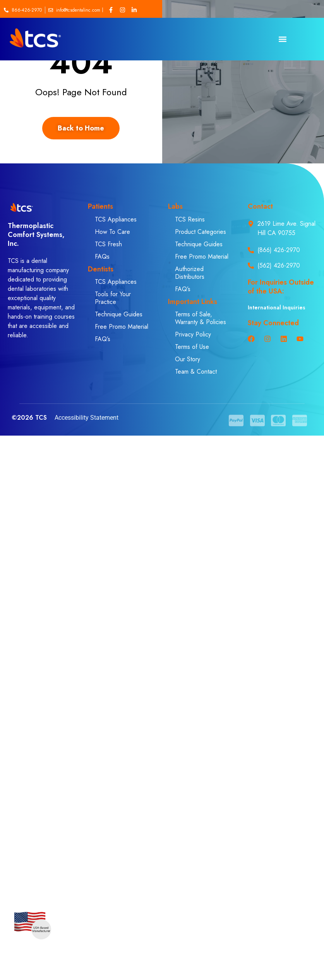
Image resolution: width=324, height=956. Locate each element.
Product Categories (200, 231)
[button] (282, 39)
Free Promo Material (121, 326)
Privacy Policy (193, 334)
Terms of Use (192, 346)
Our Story (187, 359)
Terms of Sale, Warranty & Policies (200, 318)
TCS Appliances (116, 219)
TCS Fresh (108, 244)
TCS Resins (190, 219)
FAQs (102, 256)
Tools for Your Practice (113, 298)
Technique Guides (118, 314)
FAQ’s (102, 339)
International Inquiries (276, 307)
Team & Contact (196, 371)
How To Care (112, 231)
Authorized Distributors (189, 272)
